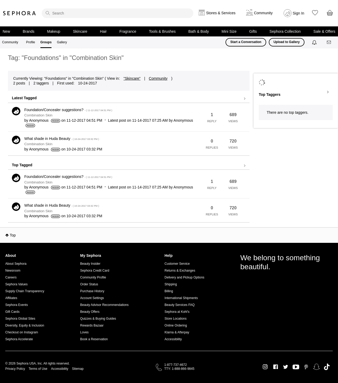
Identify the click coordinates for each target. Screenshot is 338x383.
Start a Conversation (245, 42)
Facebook (275, 367)
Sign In (298, 13)
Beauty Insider (90, 264)
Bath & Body (198, 31)
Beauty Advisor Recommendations (104, 305)
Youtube (296, 367)
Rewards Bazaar (92, 325)
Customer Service (177, 264)
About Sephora (15, 264)
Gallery (62, 42)
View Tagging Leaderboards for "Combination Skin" (296, 92)
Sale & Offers (324, 31)
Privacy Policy (15, 369)
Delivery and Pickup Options (184, 277)
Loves (84, 332)
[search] (117, 13)
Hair (103, 31)
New (6, 31)
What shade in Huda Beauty (61, 138)
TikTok (326, 367)
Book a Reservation (94, 339)
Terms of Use (38, 369)
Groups (46, 42)
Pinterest (306, 367)
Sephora (19, 13)
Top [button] (13, 235)
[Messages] (329, 42)
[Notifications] (314, 42)
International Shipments (181, 298)
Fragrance (127, 31)
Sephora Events (16, 305)
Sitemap (77, 369)
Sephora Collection (285, 31)
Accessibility (173, 339)
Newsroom (12, 270)
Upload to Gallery (287, 42)
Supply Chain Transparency (24, 291)
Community (10, 42)
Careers (11, 277)
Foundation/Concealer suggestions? (68, 110)
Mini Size (229, 31)
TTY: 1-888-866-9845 (179, 369)
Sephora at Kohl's (177, 312)
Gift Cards (12, 312)
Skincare (80, 31)
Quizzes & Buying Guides (98, 318)
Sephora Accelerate (19, 339)
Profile (30, 42)
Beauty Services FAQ (180, 305)
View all (129, 98)
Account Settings (92, 298)
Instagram (265, 367)
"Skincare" (132, 78)
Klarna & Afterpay (177, 332)
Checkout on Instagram (21, 332)
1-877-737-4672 (175, 365)
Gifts (253, 31)
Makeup (53, 31)
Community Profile (93, 277)
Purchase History (92, 291)
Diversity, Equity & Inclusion (24, 325)
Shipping (171, 284)
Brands (28, 31)
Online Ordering (176, 325)
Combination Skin (38, 115)
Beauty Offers (90, 312)
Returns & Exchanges (180, 270)
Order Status (89, 284)
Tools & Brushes (162, 31)
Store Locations (175, 318)
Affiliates (11, 298)
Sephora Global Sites (20, 318)
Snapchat (316, 367)
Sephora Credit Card (94, 270)
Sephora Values (16, 284)
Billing (169, 291)
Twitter (285, 367)
